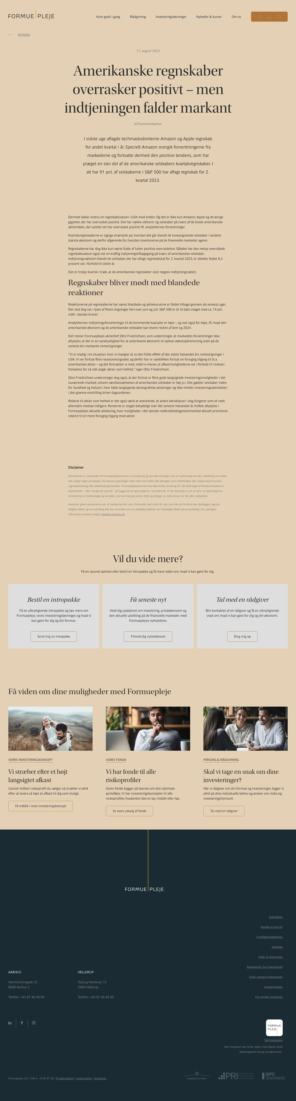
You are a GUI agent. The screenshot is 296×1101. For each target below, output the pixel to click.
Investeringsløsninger (171, 17)
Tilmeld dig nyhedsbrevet (148, 636)
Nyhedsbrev (276, 917)
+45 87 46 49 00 (32, 997)
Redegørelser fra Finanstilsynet (265, 966)
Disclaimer (100, 1078)
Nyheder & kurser (209, 17)
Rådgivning (138, 17)
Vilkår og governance (270, 957)
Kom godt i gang (108, 17)
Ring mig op (242, 636)
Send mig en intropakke (53, 636)
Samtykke (277, 947)
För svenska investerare (269, 996)
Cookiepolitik (84, 1078)
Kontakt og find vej (272, 927)
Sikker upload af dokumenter (266, 976)
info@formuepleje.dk (113, 514)
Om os (236, 17)
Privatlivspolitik (65, 1078)
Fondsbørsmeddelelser (269, 937)
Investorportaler (273, 986)
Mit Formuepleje (274, 1040)
